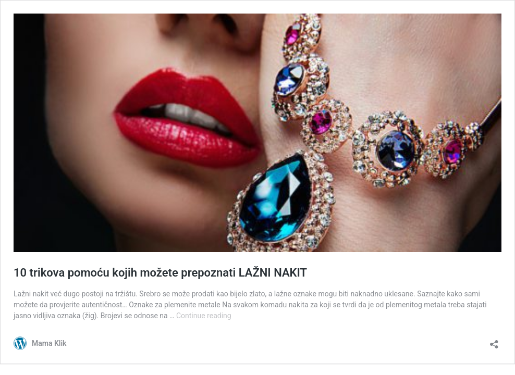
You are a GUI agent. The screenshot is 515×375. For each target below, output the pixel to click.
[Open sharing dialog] (494, 341)
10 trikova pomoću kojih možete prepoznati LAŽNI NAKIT (160, 272)
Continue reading (203, 315)
